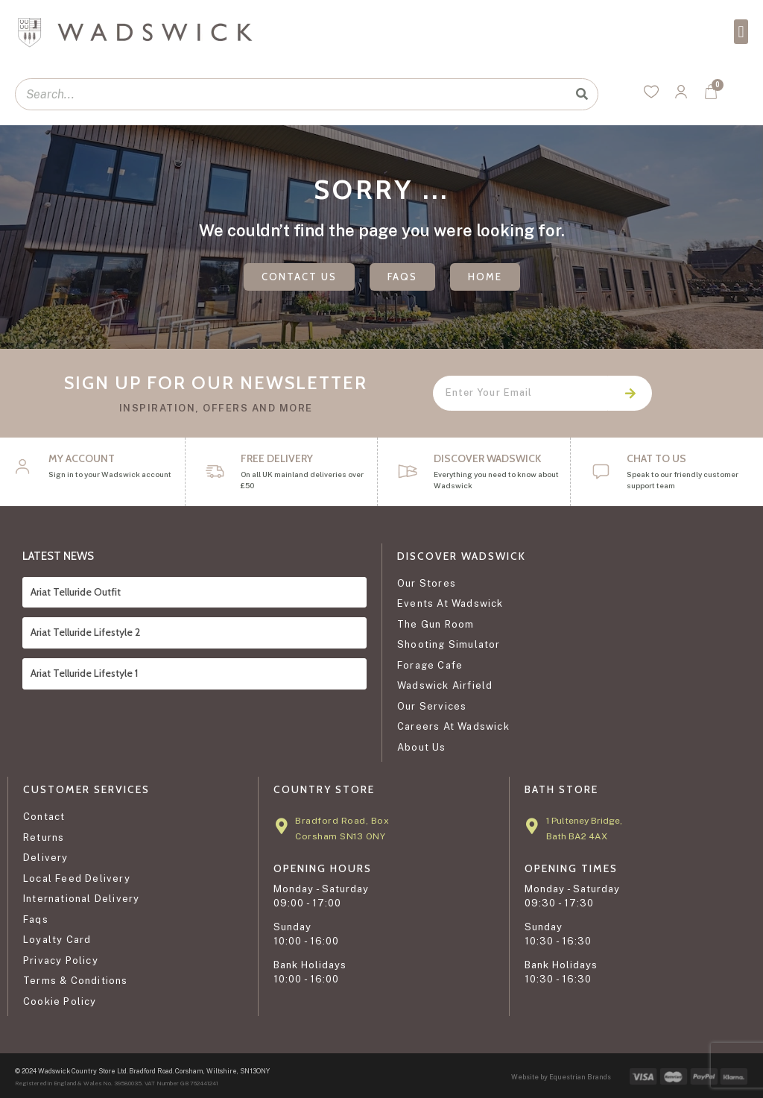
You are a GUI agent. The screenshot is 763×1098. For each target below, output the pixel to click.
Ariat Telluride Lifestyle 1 (84, 673)
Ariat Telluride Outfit (76, 592)
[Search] (582, 94)
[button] (741, 31)
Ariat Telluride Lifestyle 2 (85, 632)
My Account (81, 458)
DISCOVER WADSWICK (487, 458)
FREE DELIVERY (277, 458)
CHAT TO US (656, 458)
